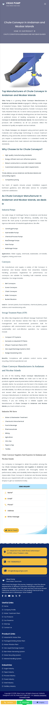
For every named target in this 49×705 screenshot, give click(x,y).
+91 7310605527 (14, 562)
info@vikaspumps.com (18, 571)
